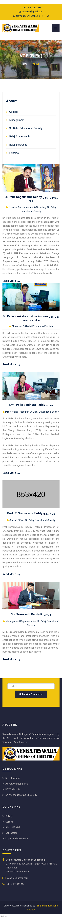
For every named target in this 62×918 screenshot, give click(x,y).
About (36, 64)
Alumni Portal (12, 827)
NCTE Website (12, 789)
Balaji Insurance (18, 144)
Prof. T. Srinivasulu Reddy (31, 513)
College (13, 111)
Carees (9, 821)
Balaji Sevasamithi (19, 136)
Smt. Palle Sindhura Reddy (31, 405)
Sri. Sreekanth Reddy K (31, 614)
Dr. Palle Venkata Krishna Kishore (31, 318)
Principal (14, 153)
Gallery (9, 816)
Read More (9, 280)
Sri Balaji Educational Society (25, 128)
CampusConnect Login (25, 16)
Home (24, 64)
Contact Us (11, 833)
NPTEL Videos (12, 778)
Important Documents (16, 838)
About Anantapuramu (16, 783)
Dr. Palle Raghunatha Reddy (31, 198)
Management (16, 120)
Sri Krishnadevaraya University (21, 795)
